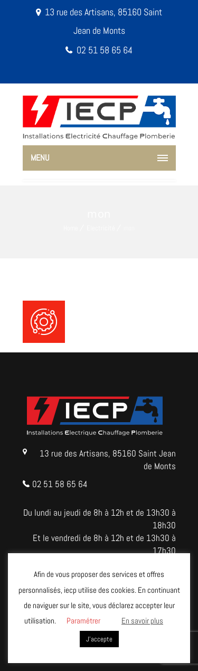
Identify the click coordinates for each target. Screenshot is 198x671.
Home (70, 227)
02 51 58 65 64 (105, 50)
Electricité (101, 227)
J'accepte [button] (99, 639)
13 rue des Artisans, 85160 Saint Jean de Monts (108, 460)
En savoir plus (142, 621)
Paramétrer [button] (83, 621)
